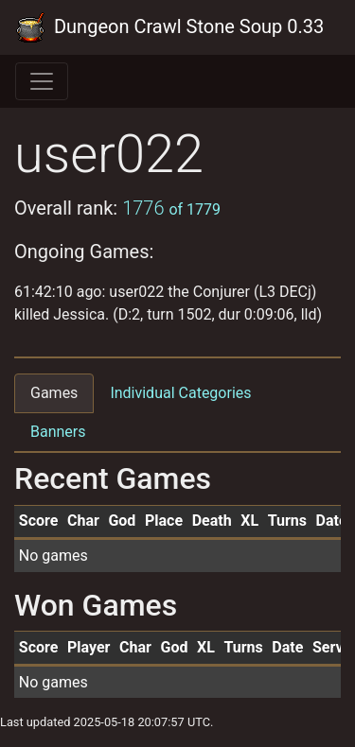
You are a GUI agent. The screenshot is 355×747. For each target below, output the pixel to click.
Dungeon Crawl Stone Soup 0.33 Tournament (170, 27)
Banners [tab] (58, 432)
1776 (171, 208)
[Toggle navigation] (41, 81)
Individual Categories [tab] (180, 393)
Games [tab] (54, 393)
